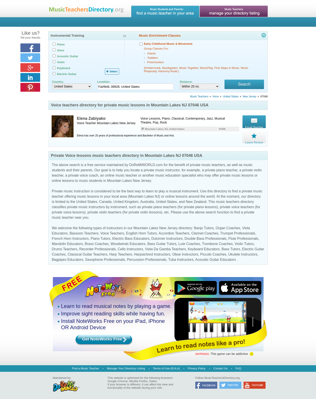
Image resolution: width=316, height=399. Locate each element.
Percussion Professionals (146, 260)
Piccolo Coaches (213, 255)
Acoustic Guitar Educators (215, 260)
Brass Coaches (97, 244)
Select (113, 71)
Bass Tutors (231, 250)
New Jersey (250, 97)
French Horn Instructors (70, 239)
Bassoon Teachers (84, 234)
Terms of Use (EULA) (166, 368)
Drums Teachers (64, 250)
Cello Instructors (130, 250)
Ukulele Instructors (242, 255)
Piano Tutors (100, 239)
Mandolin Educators (67, 244)
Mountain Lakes (108, 123)
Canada (105, 202)
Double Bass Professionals (205, 239)
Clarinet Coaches (204, 234)
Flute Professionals (243, 239)
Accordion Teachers (174, 234)
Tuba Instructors (181, 260)
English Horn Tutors (141, 234)
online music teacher (121, 176)
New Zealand (196, 202)
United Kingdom (125, 202)
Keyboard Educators (204, 250)
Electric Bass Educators (130, 239)
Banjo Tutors (204, 229)
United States (231, 97)
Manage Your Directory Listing (126, 368)
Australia (147, 202)
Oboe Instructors (185, 255)
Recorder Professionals (97, 250)
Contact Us (221, 368)
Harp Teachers (120, 255)
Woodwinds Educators (128, 244)
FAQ (238, 368)
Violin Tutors (244, 244)
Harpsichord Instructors (152, 255)
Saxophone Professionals (105, 260)
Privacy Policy (197, 368)
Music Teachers (199, 97)
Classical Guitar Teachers (87, 255)
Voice (215, 97)
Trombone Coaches (217, 244)
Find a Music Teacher (85, 368)
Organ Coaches (228, 229)
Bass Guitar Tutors (162, 244)
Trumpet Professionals (237, 234)
